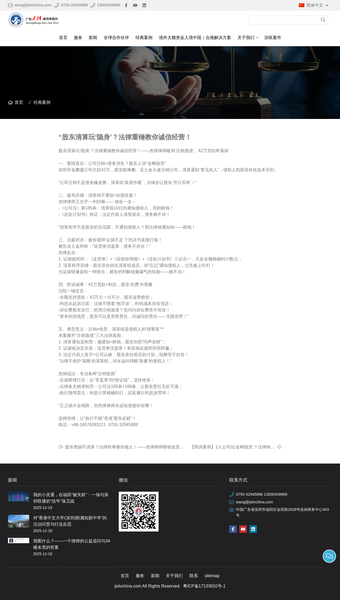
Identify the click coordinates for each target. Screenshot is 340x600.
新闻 (93, 37)
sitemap (212, 575)
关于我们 (245, 37)
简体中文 (317, 5)
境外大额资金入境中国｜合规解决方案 (195, 37)
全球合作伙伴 (116, 37)
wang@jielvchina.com (33, 5)
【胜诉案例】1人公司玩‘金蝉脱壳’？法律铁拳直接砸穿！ (232, 447)
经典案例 (143, 37)
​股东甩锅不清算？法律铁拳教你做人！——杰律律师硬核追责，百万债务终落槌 (124, 447)
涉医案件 (272, 37)
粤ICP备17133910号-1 (204, 586)
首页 (63, 37)
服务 (78, 37)
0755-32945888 (74, 5)
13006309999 (108, 5)
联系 (193, 575)
